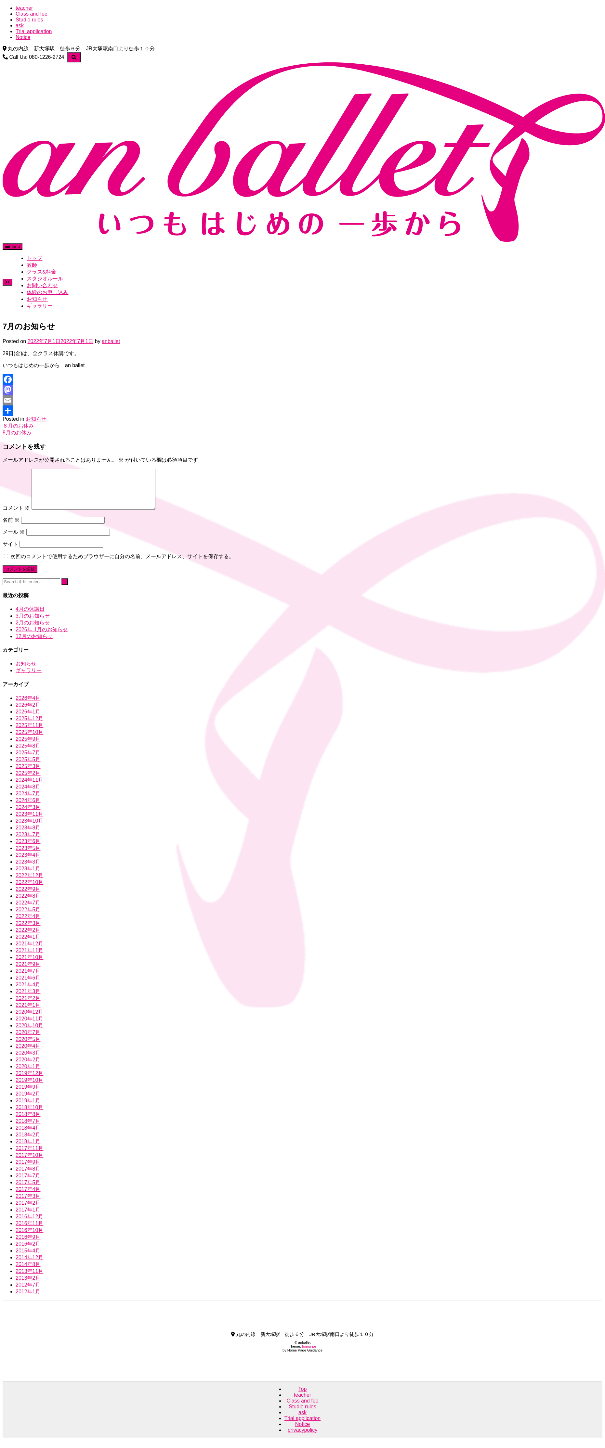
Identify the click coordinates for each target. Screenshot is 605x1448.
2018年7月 (28, 1129)
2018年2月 (28, 1142)
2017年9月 (28, 1169)
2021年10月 (29, 965)
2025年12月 (29, 726)
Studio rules (29, 19)
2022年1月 (28, 944)
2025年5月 (28, 767)
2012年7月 (28, 1292)
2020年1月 (28, 1074)
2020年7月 (28, 1040)
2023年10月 (29, 828)
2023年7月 (28, 842)
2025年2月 (28, 781)
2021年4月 (28, 992)
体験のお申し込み (47, 292)
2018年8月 (28, 1122)
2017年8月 (28, 1176)
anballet (111, 341)
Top (302, 1397)
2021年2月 (28, 1006)
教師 (32, 265)
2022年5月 (28, 917)
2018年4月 (28, 1135)
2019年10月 (29, 1088)
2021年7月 (28, 978)
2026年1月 (28, 719)
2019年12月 (29, 1081)
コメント (16, 516)
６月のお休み (18, 426)
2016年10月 (29, 1238)
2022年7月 (28, 910)
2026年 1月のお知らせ (42, 637)
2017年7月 (28, 1183)
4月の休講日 (30, 617)
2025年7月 (28, 760)
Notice (23, 37)
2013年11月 (29, 1279)
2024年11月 (29, 787)
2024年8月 (28, 794)
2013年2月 (28, 1285)
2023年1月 (28, 876)
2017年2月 (28, 1210)
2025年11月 (29, 733)
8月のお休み (17, 432)
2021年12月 (29, 951)
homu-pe (309, 1354)
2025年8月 (28, 753)
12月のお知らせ (34, 644)
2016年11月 (29, 1231)
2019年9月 (28, 1094)
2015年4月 (28, 1258)
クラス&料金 (41, 272)
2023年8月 (28, 835)
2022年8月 (28, 903)
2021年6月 (28, 985)
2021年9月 (28, 972)
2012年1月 (28, 1299)
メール (14, 540)
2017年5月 (28, 1190)
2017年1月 (28, 1217)
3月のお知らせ (33, 623)
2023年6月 (28, 849)
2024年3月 (28, 815)
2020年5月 (28, 1047)
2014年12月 (29, 1265)
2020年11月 (29, 1026)
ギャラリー (40, 306)
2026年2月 (28, 712)
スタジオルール (45, 278)
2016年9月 (28, 1245)
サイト (10, 552)
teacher (24, 8)
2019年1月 (28, 1108)
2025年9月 (28, 747)
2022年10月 (29, 890)
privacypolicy (303, 1438)
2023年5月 (28, 856)
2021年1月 (28, 1013)
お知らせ (37, 299)
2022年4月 (28, 924)
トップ (34, 258)
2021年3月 (28, 999)
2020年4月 (28, 1054)
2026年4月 (28, 706)
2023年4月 (28, 862)
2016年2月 (28, 1251)
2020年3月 (28, 1060)
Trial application (34, 31)
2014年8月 (28, 1272)
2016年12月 (29, 1224)
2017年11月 (29, 1156)
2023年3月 (28, 869)
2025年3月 (28, 774)
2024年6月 (28, 808)
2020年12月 (29, 1019)
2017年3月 (28, 1204)
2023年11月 (29, 822)
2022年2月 (28, 938)
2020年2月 (28, 1067)
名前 (11, 528)
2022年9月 (28, 897)
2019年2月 (28, 1101)
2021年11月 (29, 958)
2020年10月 (29, 1033)
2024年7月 (28, 801)
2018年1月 (28, 1149)
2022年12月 (29, 883)
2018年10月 (29, 1115)
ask (20, 25)
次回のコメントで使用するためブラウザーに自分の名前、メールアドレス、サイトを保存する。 (122, 564)
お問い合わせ (42, 285)
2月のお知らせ (33, 630)
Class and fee (31, 14)
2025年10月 (29, 740)
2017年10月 (29, 1163)
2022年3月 (28, 931)
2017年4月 (28, 1197)
